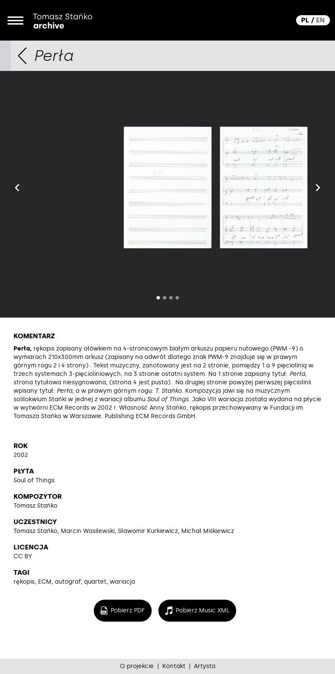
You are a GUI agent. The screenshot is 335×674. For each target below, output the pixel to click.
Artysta (204, 666)
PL (305, 20)
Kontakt (173, 666)
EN (320, 20)
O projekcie (137, 666)
